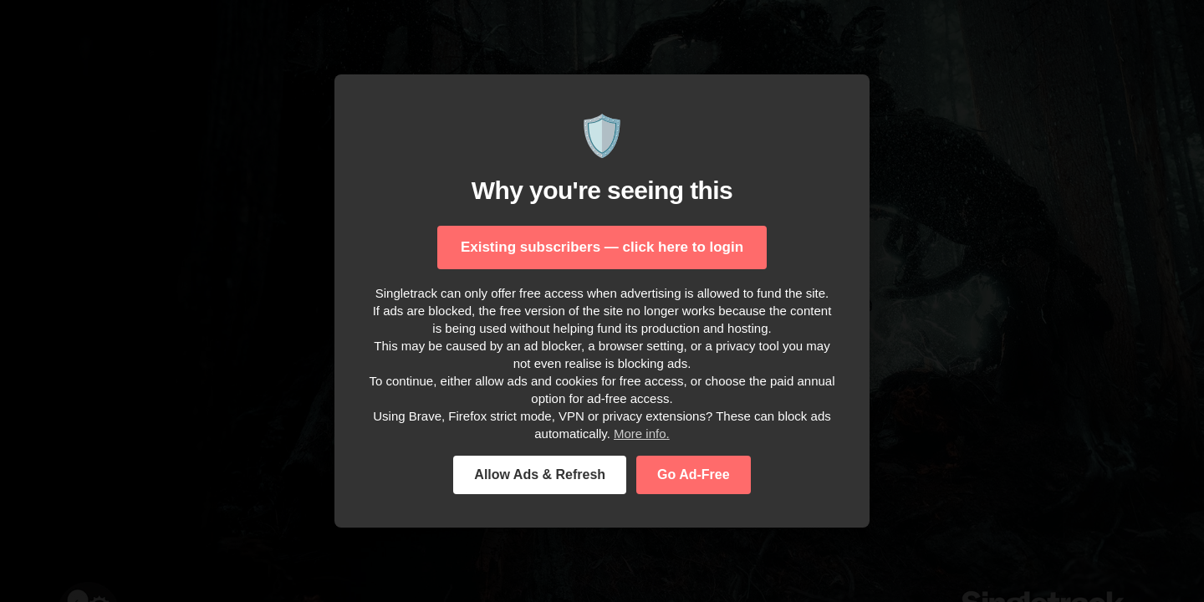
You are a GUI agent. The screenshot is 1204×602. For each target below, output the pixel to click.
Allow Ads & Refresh (539, 474)
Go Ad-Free (693, 474)
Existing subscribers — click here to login (602, 247)
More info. (642, 433)
